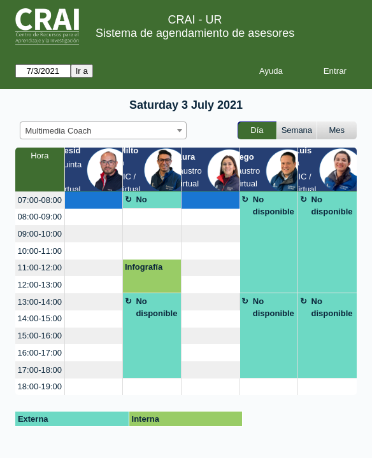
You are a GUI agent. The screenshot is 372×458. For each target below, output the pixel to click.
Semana (297, 130)
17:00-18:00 (40, 370)
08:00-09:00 (40, 216)
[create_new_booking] (94, 200)
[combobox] (103, 130)
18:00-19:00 (40, 386)
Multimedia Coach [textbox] (58, 130)
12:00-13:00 (40, 284)
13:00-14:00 (40, 302)
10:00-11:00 (40, 251)
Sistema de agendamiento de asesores (195, 33)
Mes (337, 130)
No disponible (156, 202)
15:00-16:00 (40, 335)
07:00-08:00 (40, 200)
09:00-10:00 (40, 234)
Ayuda (271, 71)
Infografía (143, 267)
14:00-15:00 (40, 318)
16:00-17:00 (40, 352)
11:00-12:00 (40, 267)
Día (256, 130)
